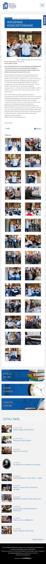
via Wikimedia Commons (30, 553)
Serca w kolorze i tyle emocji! (23, 530)
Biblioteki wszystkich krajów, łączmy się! (27, 499)
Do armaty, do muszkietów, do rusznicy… (27, 464)
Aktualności (8, 18)
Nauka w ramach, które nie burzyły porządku (25, 488)
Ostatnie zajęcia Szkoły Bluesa (23, 430)
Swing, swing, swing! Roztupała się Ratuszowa (25, 509)
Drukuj (37, 129)
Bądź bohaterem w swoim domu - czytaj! (27, 478)
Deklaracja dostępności (23, 555)
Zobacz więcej (37, 539)
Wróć (8, 128)
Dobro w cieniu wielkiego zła (23, 520)
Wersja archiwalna (7, 551)
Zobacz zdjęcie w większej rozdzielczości (28, 60)
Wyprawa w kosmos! (20, 451)
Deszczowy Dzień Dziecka (22, 440)
